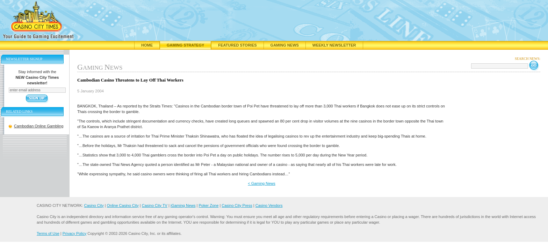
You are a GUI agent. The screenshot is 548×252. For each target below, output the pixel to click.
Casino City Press (237, 205)
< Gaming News (261, 183)
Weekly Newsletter (334, 45)
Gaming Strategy (185, 45)
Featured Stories (237, 45)
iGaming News (183, 205)
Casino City (93, 205)
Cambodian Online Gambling (38, 126)
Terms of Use (48, 233)
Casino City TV (154, 205)
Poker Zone (208, 205)
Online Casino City (123, 205)
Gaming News (285, 45)
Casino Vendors (269, 205)
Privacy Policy (74, 233)
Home (147, 45)
